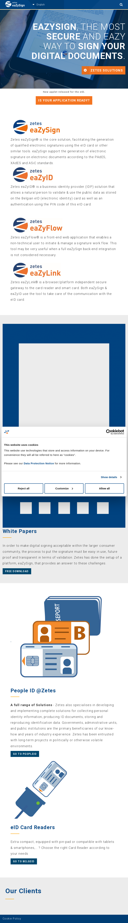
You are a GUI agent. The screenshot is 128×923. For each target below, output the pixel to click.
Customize (64, 488)
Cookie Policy (12, 918)
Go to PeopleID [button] (25, 754)
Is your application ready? (64, 100)
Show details (109, 477)
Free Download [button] (17, 571)
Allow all (104, 488)
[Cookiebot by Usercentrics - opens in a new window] (108, 432)
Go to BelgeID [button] (24, 861)
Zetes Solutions (106, 70)
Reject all (23, 488)
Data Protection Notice (39, 463)
